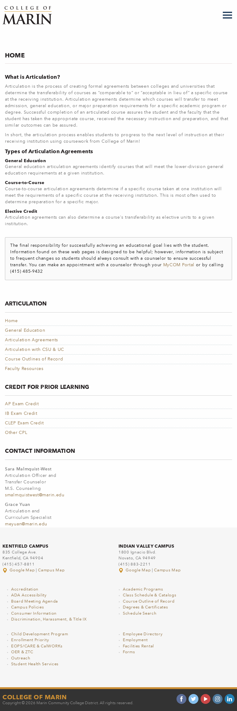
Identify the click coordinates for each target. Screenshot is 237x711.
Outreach (21, 658)
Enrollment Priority (30, 640)
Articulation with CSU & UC (34, 349)
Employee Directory (143, 634)
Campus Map (51, 570)
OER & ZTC (22, 652)
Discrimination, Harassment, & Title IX (49, 619)
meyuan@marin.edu (26, 524)
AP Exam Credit (22, 404)
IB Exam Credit (21, 413)
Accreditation (25, 589)
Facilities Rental (138, 646)
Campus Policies (27, 607)
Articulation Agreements (31, 340)
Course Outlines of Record (34, 359)
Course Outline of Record (149, 602)
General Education (25, 330)
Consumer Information (34, 614)
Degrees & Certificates (145, 607)
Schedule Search (140, 614)
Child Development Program (39, 634)
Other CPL (16, 433)
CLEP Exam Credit (24, 423)
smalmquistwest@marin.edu (34, 495)
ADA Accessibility (29, 595)
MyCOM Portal (178, 265)
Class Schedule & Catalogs (150, 595)
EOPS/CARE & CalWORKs (37, 646)
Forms (129, 652)
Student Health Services (35, 664)
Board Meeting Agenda (34, 602)
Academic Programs (143, 589)
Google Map (19, 570)
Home (11, 321)
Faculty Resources (24, 369)
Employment (135, 640)
